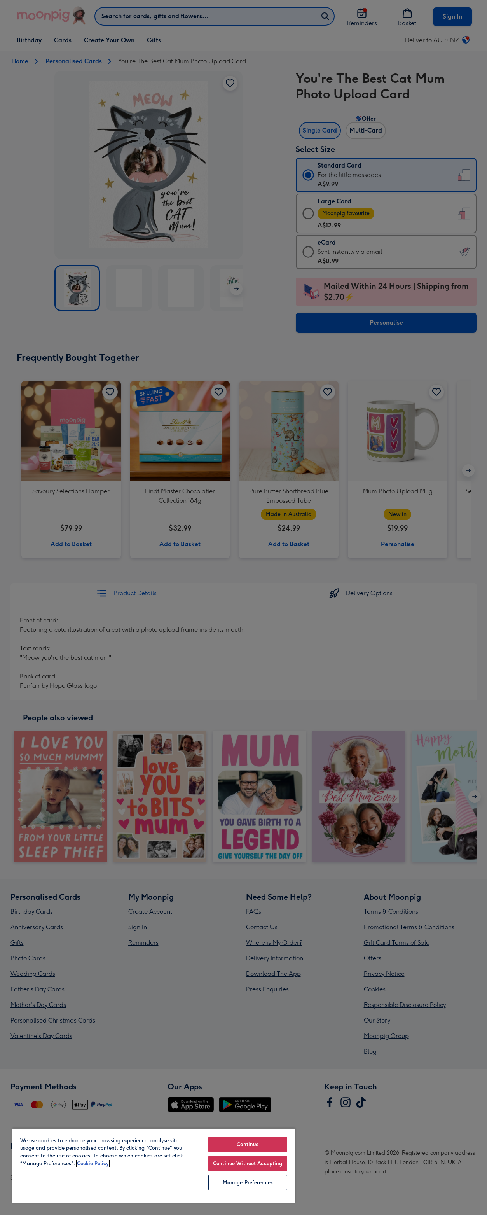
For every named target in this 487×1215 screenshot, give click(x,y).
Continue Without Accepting (247, 1163)
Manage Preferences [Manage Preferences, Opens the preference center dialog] (248, 1182)
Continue (247, 1144)
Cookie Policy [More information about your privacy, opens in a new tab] (93, 1163)
